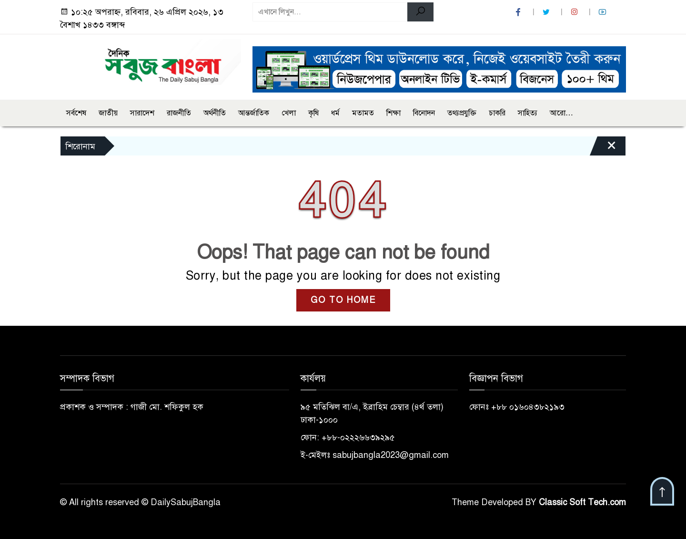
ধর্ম (335, 113)
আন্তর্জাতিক (253, 113)
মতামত (363, 113)
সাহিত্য (527, 113)
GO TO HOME (343, 300)
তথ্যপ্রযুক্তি (461, 113)
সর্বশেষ (76, 113)
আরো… (561, 113)
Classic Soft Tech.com (582, 502)
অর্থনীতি (214, 113)
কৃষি (313, 113)
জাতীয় (108, 113)
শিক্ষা (393, 113)
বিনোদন (424, 113)
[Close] (603, 148)
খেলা (289, 113)
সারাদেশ (142, 113)
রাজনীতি (179, 113)
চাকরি (497, 113)
